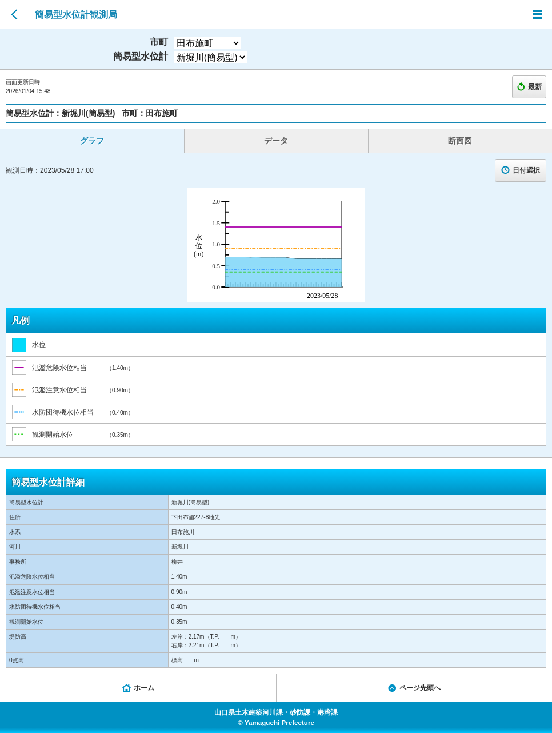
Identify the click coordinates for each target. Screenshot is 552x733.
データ (276, 140)
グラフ (92, 140)
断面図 (460, 140)
